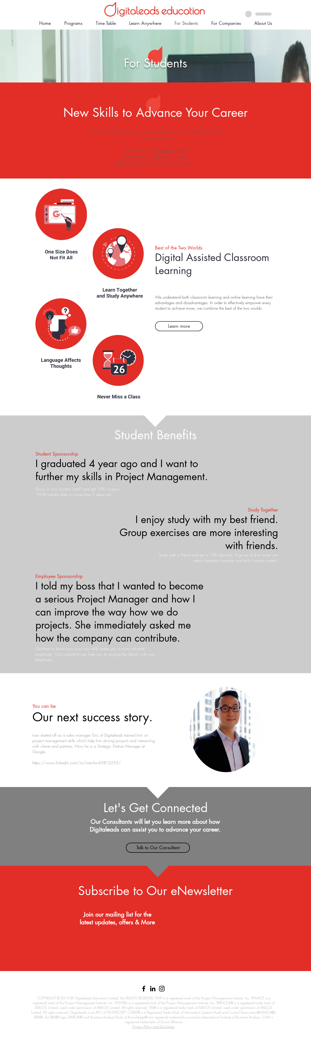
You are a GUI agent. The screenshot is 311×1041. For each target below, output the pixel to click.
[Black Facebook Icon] (143, 988)
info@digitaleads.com (134, 980)
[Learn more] (179, 326)
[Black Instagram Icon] (162, 988)
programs (163, 150)
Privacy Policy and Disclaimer (153, 1026)
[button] (158, 848)
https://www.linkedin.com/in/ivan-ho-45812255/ (76, 762)
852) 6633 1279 (168, 980)
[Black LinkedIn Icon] (153, 988)
